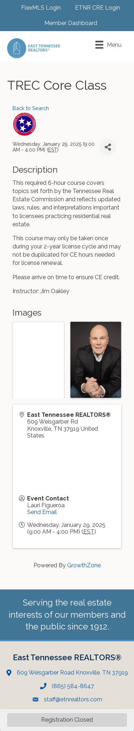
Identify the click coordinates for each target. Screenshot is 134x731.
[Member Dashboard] (67, 23)
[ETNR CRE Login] (94, 8)
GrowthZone (84, 565)
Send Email (42, 512)
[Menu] (108, 44)
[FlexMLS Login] (37, 8)
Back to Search (31, 108)
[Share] (108, 147)
